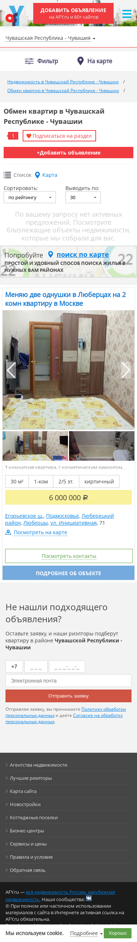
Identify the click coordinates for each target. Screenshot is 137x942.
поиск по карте (83, 254)
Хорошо (118, 933)
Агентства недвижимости (38, 764)
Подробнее (84, 933)
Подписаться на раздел (62, 135)
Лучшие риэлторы (31, 778)
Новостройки (25, 804)
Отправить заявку (68, 696)
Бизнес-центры (27, 830)
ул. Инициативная (73, 522)
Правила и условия (31, 857)
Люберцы (35, 522)
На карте (99, 61)
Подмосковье (62, 515)
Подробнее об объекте (68, 573)
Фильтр (47, 61)
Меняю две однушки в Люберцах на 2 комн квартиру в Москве (65, 299)
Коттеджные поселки (34, 817)
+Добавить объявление (68, 152)
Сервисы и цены (28, 843)
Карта (49, 174)
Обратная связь (28, 870)
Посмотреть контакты (69, 555)
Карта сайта (23, 791)
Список (22, 174)
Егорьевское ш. (24, 515)
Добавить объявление (73, 13)
